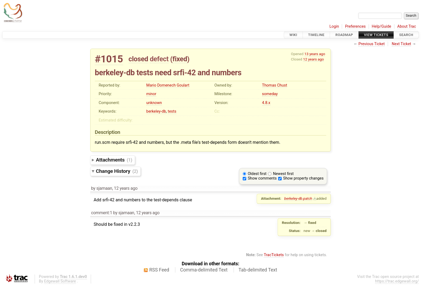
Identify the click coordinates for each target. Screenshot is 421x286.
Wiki (293, 35)
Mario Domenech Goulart (167, 85)
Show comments (262, 178)
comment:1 (101, 212)
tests (172, 111)
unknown (154, 103)
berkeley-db (156, 111)
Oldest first (257, 173)
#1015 (109, 59)
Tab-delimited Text (257, 270)
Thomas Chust (274, 85)
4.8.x (266, 103)
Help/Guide (381, 26)
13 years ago (314, 54)
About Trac (406, 26)
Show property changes (303, 178)
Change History (117, 171)
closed (138, 59)
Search (406, 35)
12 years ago (313, 59)
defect (159, 59)
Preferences (355, 26)
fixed (179, 59)
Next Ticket (401, 44)
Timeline (316, 35)
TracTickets (274, 255)
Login (334, 26)
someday (270, 94)
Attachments (114, 160)
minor (151, 94)
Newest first (283, 173)
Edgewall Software (60, 281)
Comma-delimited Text (204, 270)
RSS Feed (159, 270)
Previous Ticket (371, 44)
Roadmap (344, 35)
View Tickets (376, 35)
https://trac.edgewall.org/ (397, 281)
